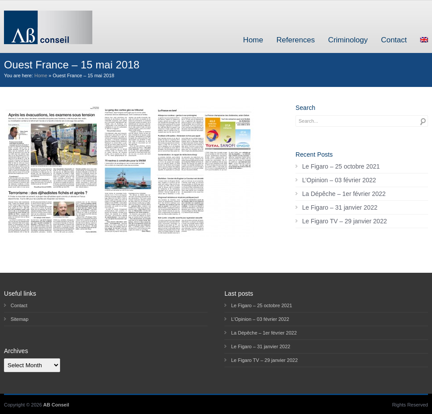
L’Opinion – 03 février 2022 (339, 180)
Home (253, 40)
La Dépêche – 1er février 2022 (344, 193)
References (296, 40)
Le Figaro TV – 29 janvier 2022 (344, 221)
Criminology (348, 40)
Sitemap (19, 319)
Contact (394, 40)
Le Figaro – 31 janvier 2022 (339, 207)
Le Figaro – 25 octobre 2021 (341, 166)
